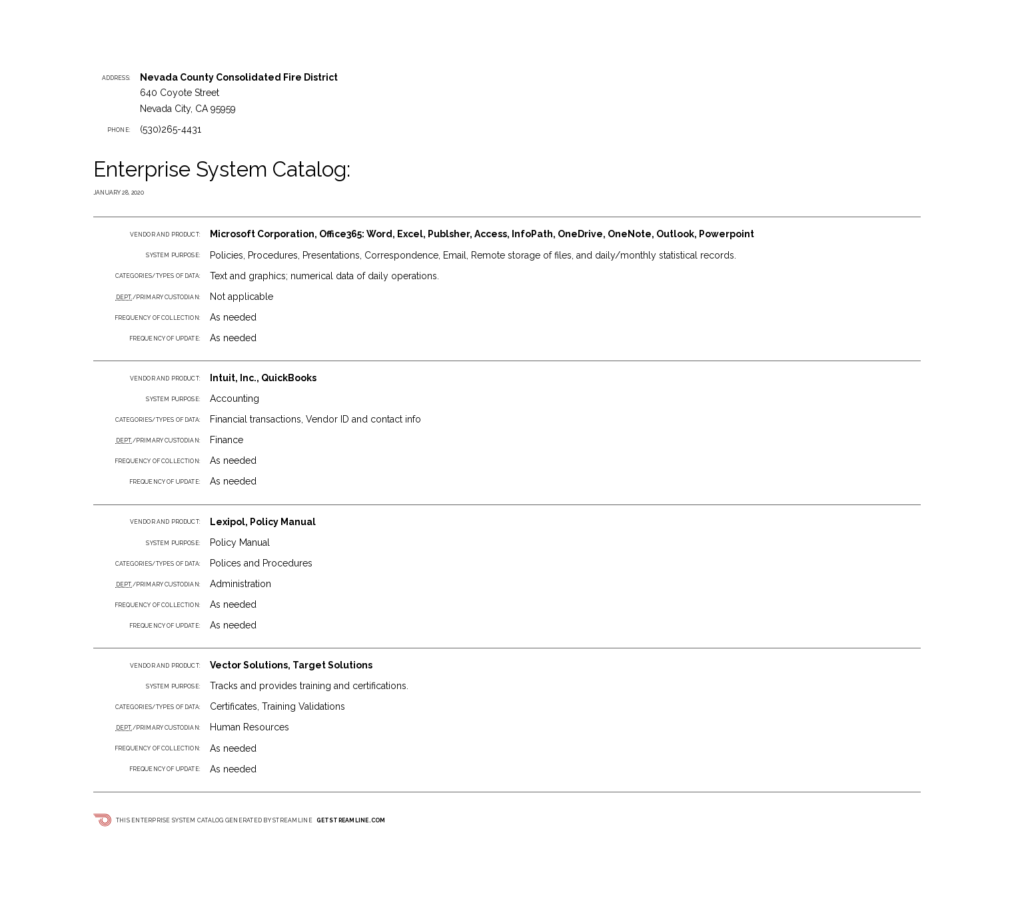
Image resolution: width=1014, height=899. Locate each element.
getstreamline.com (350, 820)
